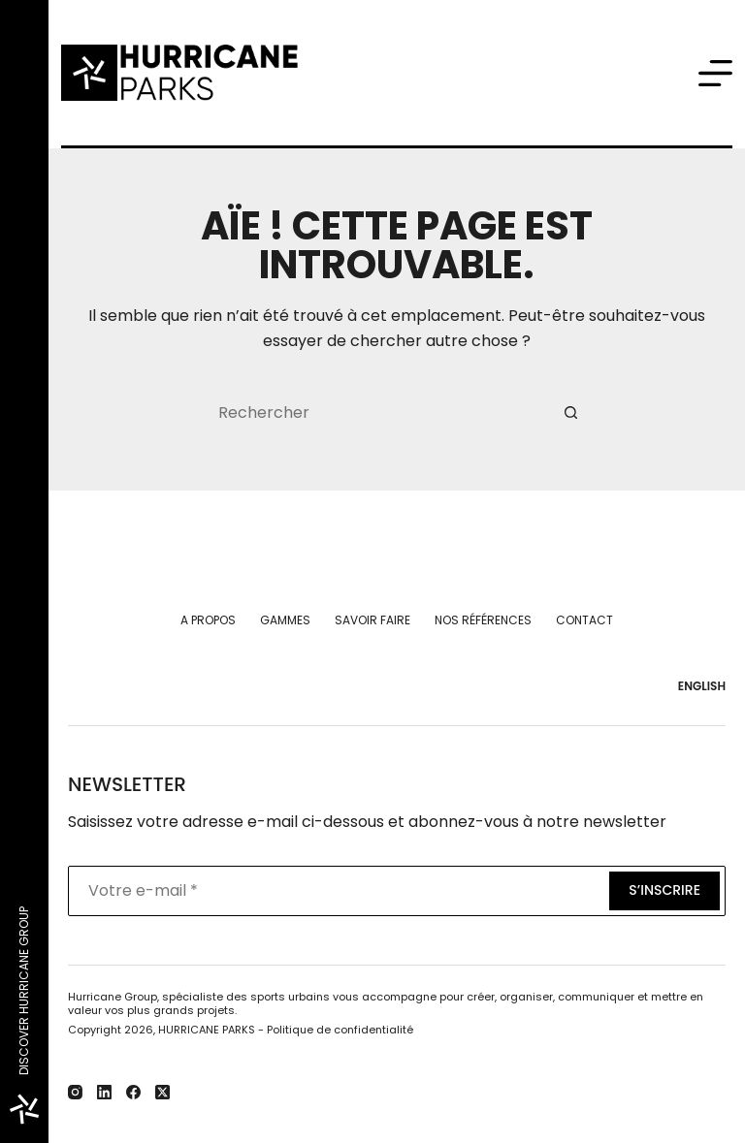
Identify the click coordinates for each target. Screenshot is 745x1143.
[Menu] (715, 73)
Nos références (483, 620)
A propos (208, 620)
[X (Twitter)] (162, 1092)
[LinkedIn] (104, 1092)
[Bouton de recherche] (571, 413)
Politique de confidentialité (340, 1029)
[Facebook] (133, 1092)
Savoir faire (372, 620)
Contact (584, 620)
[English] (697, 686)
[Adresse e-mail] (336, 891)
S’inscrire (664, 890)
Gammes (285, 620)
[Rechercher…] (377, 413)
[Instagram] (75, 1092)
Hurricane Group (112, 996)
